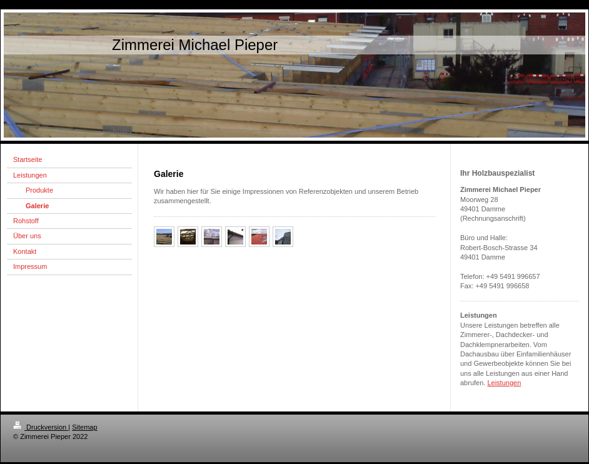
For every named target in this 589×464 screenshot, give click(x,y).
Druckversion (40, 427)
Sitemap (84, 427)
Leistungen (504, 382)
